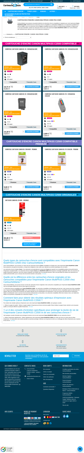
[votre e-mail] (61, 355)
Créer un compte (47, 371)
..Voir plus (44, 273)
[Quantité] (23, 86)
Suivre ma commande (48, 374)
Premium (13, 182)
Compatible (13, 82)
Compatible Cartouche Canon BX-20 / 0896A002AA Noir (21, 94)
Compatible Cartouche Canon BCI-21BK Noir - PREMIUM (21, 149)
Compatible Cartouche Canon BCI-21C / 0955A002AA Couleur (60, 95)
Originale (13, 233)
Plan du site (65, 405)
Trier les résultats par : (9, 37)
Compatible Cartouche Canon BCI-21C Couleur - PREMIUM (61, 149)
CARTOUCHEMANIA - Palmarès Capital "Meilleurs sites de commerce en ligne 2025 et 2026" (71, 400)
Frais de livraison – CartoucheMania (67, 381)
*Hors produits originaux (61, 348)
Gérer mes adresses (48, 377)
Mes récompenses (48, 379)
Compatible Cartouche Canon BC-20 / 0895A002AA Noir (21, 49)
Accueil (5, 17)
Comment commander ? (49, 386)
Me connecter (46, 369)
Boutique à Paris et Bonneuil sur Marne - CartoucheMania (71, 389)
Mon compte (47, 366)
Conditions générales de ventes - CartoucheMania (71, 370)
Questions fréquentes (48, 389)
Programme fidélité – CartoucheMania (68, 394)
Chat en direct (30, 378)
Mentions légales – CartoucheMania (67, 376)
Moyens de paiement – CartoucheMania (68, 385)
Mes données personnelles (69, 373)
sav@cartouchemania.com (33, 376)
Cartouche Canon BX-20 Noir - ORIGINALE (17, 200)
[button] (53, 11)
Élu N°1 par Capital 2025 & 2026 (38, 7)
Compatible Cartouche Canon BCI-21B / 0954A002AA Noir (61, 49)
